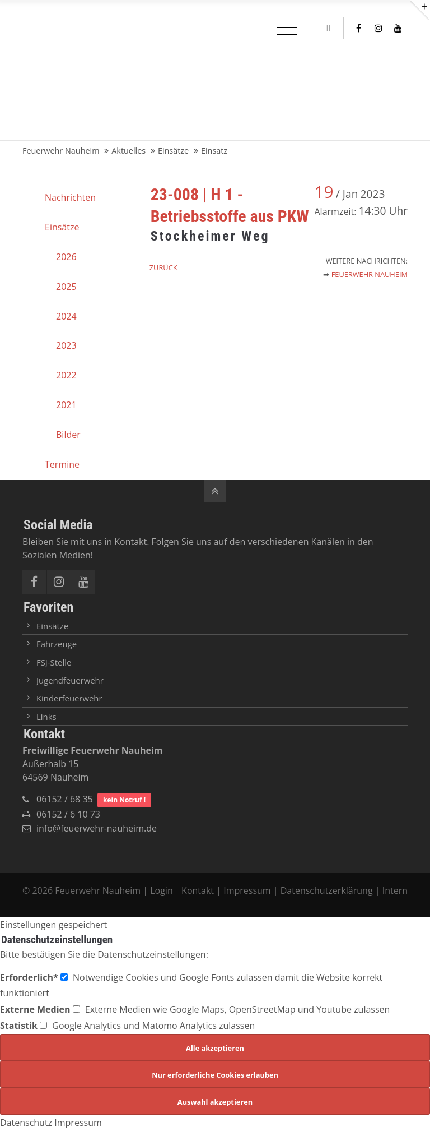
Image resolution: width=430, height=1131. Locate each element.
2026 (66, 257)
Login (161, 890)
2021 (66, 405)
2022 (66, 375)
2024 (66, 316)
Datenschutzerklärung (327, 890)
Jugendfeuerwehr (70, 680)
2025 (66, 286)
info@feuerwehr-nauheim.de (96, 828)
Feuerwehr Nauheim (369, 274)
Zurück (163, 267)
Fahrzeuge (56, 643)
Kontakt (198, 890)
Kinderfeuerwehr (69, 698)
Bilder (68, 434)
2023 (66, 345)
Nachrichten (70, 197)
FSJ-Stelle (53, 662)
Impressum (246, 890)
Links (46, 716)
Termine (62, 464)
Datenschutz (26, 1122)
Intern (395, 890)
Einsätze (62, 227)
